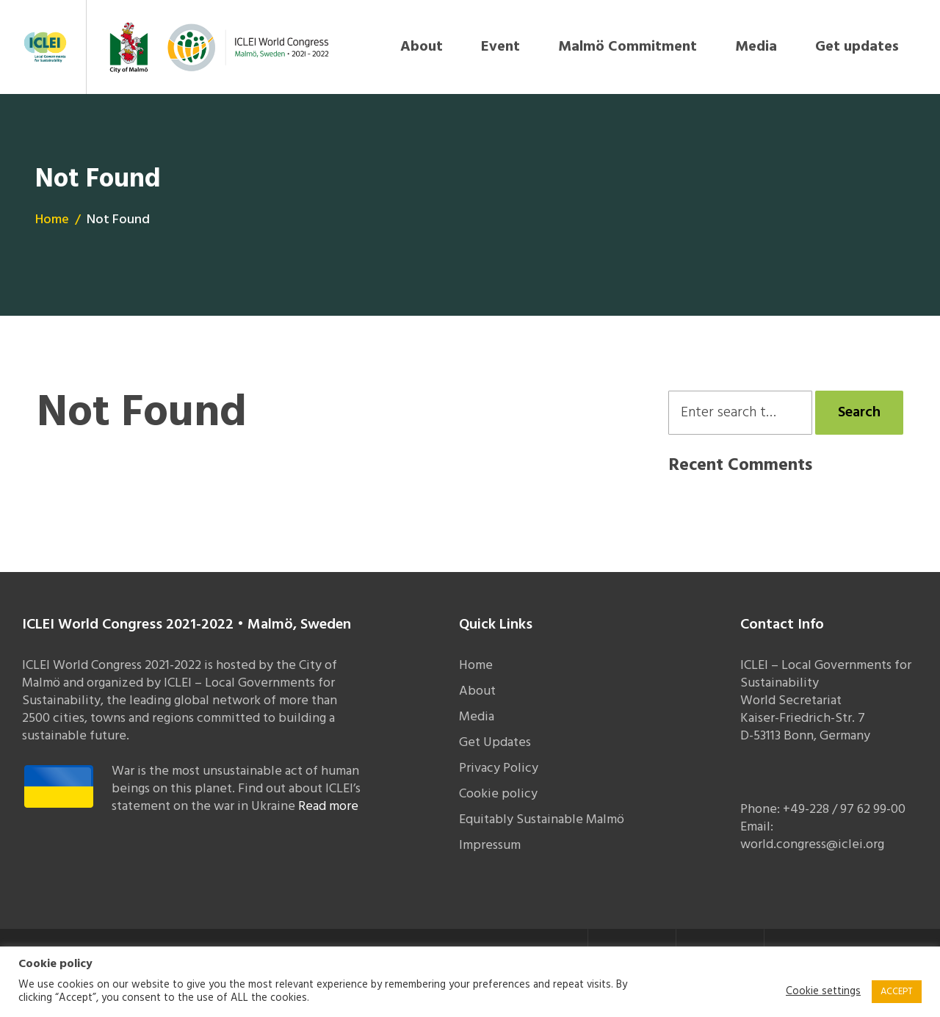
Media (756, 47)
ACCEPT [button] (897, 991)
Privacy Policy (498, 768)
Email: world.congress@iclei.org (812, 836)
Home (52, 220)
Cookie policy (498, 794)
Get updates (857, 47)
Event (500, 47)
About (421, 47)
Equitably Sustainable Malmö (541, 819)
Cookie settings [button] (823, 992)
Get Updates (495, 742)
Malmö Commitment (627, 47)
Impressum (490, 845)
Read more (328, 806)
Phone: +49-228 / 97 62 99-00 (822, 809)
